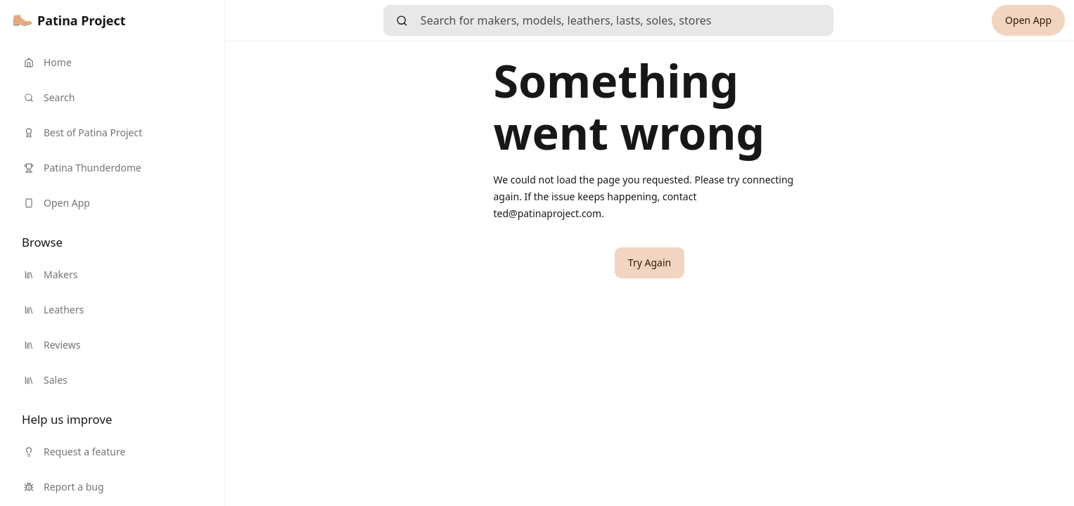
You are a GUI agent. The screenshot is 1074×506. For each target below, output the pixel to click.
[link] (69, 20)
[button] (649, 262)
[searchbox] (627, 20)
